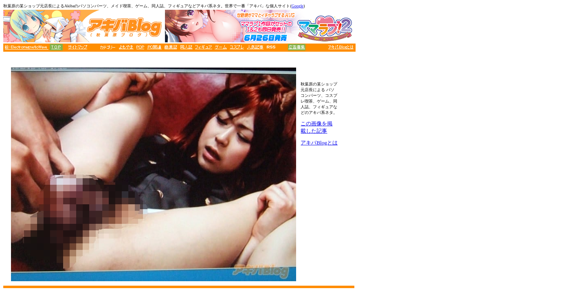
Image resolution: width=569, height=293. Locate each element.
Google (297, 6)
